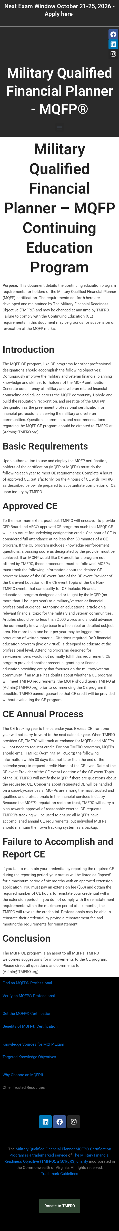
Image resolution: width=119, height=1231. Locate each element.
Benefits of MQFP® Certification (30, 1026)
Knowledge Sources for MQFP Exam (33, 1044)
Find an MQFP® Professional (27, 983)
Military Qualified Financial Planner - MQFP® (59, 91)
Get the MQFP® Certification (27, 1013)
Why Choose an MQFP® (23, 1075)
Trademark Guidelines (59, 1173)
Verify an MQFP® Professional (29, 996)
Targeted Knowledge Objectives (29, 1057)
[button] (59, 127)
